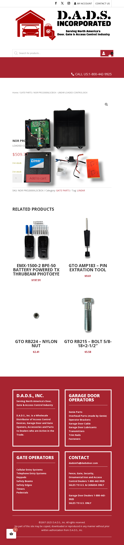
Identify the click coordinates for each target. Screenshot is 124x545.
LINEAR (81, 190)
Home (15, 92)
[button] (106, 104)
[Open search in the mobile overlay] (57, 53)
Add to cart (38, 178)
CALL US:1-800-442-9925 (93, 74)
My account (103, 53)
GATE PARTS (26, 92)
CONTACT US (102, 3)
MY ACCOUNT (84, 3)
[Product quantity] (17, 178)
